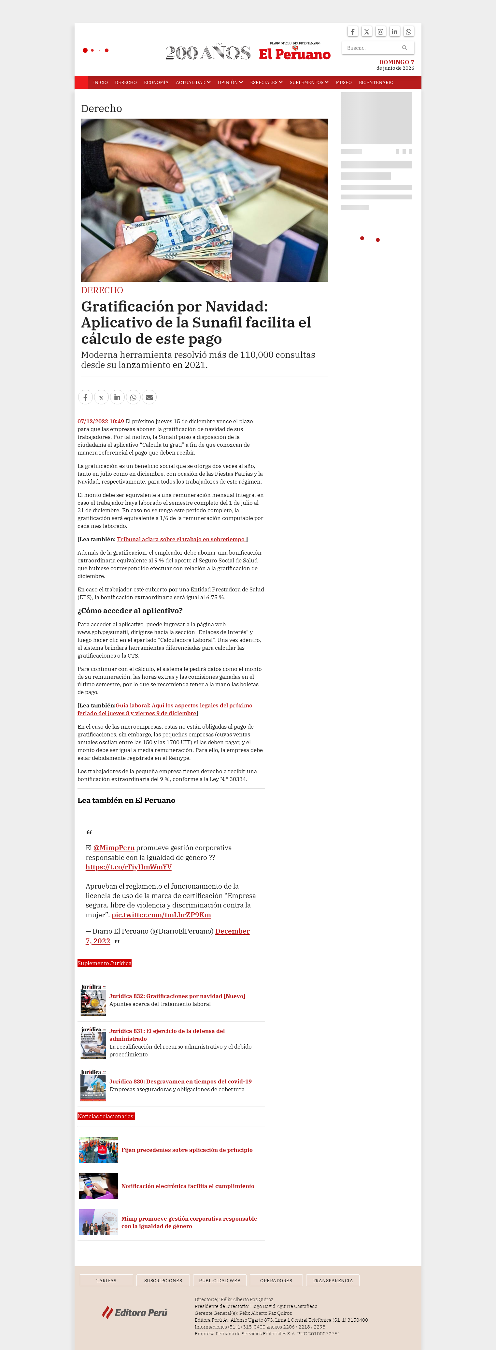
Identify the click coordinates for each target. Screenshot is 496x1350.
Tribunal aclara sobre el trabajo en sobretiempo (181, 539)
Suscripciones (163, 1281)
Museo (344, 82)
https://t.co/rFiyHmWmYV (129, 866)
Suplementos (309, 82)
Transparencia (333, 1281)
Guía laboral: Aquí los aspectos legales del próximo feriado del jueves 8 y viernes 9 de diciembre (165, 709)
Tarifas (106, 1281)
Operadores (276, 1281)
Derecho (126, 82)
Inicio (100, 82)
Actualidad (193, 82)
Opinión (230, 82)
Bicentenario (376, 82)
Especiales (266, 82)
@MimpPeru (114, 847)
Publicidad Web (219, 1281)
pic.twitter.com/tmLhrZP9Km (161, 914)
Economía (156, 82)
